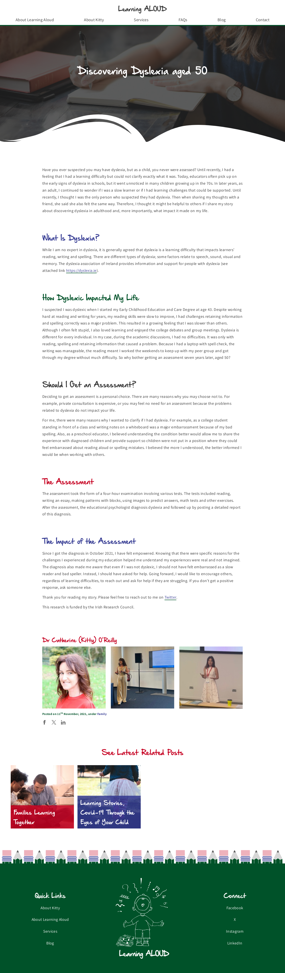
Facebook (234, 907)
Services (141, 19)
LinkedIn (234, 943)
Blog (222, 19)
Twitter (170, 597)
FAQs (183, 19)
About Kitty (94, 19)
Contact (262, 19)
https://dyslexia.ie (81, 270)
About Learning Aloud (35, 19)
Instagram (235, 931)
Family (102, 714)
